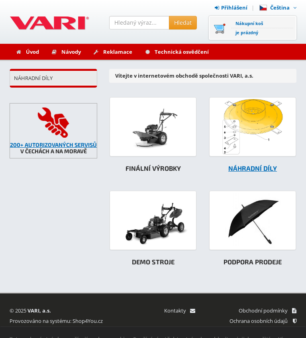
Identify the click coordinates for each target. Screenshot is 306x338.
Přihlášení (231, 7)
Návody (66, 51)
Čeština (277, 7)
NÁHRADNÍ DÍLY (33, 78)
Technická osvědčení (176, 51)
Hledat (183, 22)
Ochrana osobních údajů (263, 320)
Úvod (27, 51)
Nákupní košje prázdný (249, 27)
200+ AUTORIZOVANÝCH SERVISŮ (53, 144)
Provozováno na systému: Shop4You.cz (56, 320)
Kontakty (179, 310)
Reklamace (112, 51)
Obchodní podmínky (267, 310)
